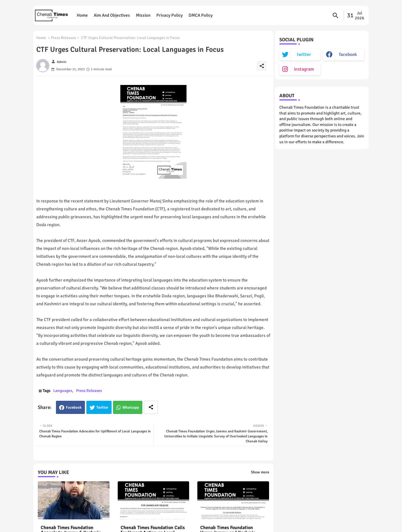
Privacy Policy (169, 15)
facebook (348, 54)
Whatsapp (130, 407)
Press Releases (63, 37)
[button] (335, 15)
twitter (304, 54)
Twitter (102, 407)
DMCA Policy (201, 15)
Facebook (74, 407)
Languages (62, 390)
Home (82, 15)
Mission (143, 15)
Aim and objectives (112, 15)
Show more (260, 472)
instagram (304, 69)
